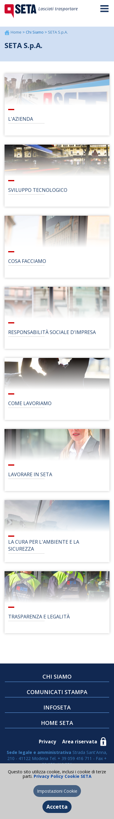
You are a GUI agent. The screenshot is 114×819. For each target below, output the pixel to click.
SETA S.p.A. (58, 32)
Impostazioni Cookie (57, 791)
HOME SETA (57, 722)
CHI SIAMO (57, 676)
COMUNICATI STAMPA (57, 692)
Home (16, 32)
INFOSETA (57, 707)
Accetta (57, 806)
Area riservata (79, 742)
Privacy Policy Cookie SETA (62, 776)
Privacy (47, 742)
